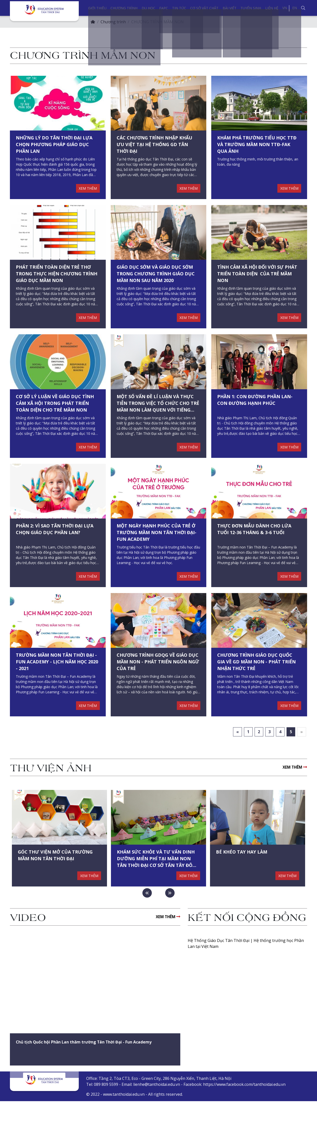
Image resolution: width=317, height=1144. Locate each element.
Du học (148, 8)
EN (294, 7)
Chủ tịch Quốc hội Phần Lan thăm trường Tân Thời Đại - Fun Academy (93, 1085)
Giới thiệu (97, 8)
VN (284, 7)
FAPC (163, 8)
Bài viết (230, 8)
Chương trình (123, 8)
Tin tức (179, 8)
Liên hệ (271, 8)
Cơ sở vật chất (204, 8)
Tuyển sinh (250, 8)
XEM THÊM (87, 195)
